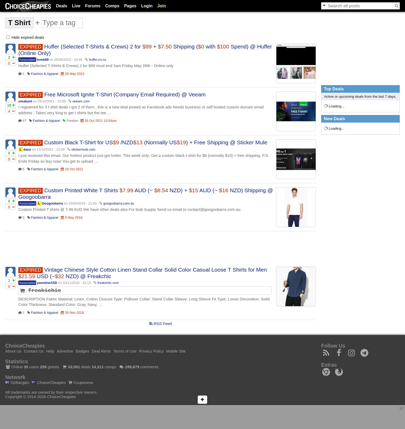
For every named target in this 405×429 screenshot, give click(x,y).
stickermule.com (83, 149)
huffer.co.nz (97, 60)
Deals (61, 6)
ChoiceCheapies (49, 382)
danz (27, 149)
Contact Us (33, 351)
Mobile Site (175, 351)
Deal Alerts (101, 351)
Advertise (65, 351)
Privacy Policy (151, 351)
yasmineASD (47, 283)
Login (147, 6)
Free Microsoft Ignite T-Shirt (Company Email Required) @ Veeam (125, 94)
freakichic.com (108, 283)
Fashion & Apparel (44, 74)
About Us (13, 351)
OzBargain (17, 382)
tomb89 (42, 60)
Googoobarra (52, 203)
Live (76, 6)
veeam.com (81, 101)
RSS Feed (160, 323)
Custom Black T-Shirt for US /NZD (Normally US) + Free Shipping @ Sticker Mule (155, 142)
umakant (25, 101)
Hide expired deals (25, 37)
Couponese (80, 382)
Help (50, 351)
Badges (82, 351)
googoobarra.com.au (118, 203)
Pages (130, 6)
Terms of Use (124, 351)
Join (161, 6)
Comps (112, 6)
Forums (93, 6)
